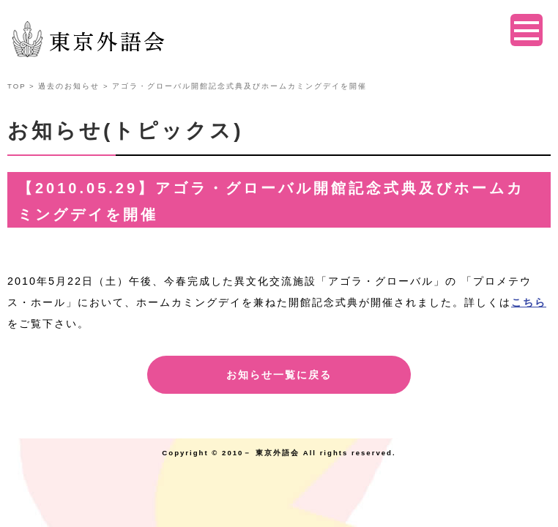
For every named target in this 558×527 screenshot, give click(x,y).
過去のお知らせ (69, 86)
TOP (16, 86)
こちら (528, 302)
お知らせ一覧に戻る (279, 375)
